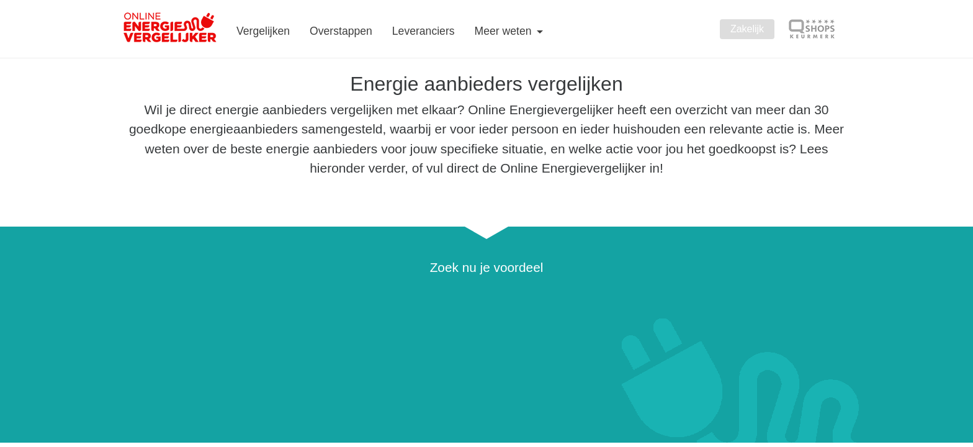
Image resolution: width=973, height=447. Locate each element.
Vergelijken (263, 31)
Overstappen (341, 31)
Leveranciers (423, 31)
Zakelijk (747, 29)
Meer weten (505, 31)
